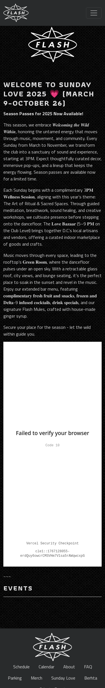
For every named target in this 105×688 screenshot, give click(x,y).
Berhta (90, 678)
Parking (15, 678)
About (69, 666)
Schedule (21, 666)
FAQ (88, 666)
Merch (36, 678)
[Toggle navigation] (94, 13)
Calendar (46, 666)
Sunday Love (63, 678)
